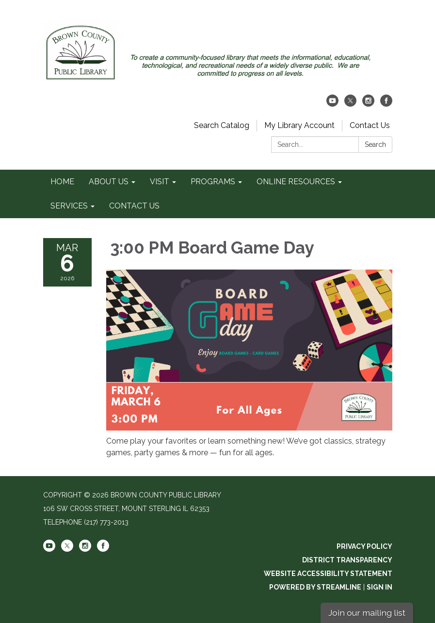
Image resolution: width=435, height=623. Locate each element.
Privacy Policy (364, 546)
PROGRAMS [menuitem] (213, 181)
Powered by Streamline (315, 587)
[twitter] (350, 104)
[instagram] (368, 104)
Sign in (379, 587)
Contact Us (370, 125)
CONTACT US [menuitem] (134, 205)
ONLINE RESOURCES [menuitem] (296, 181)
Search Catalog (221, 125)
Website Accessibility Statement (328, 573)
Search (375, 144)
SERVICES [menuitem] (69, 205)
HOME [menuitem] (62, 181)
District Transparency (347, 560)
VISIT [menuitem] (159, 181)
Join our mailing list (366, 612)
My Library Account (299, 125)
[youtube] (332, 104)
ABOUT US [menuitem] (109, 181)
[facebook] (386, 104)
